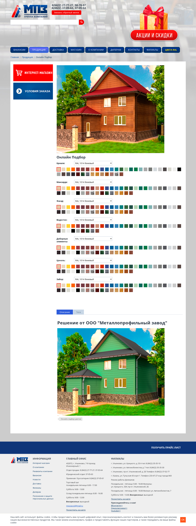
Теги (78, 312)
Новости (36, 479)
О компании (96, 49)
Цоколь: (61, 260)
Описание (65, 312)
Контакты (134, 49)
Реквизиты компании (42, 471)
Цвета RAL (171, 49)
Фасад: (60, 201)
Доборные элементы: (62, 240)
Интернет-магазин (41, 463)
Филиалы (152, 49)
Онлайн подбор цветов (71, 419)
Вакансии (19, 49)
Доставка (58, 49)
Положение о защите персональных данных (43, 497)
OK (183, 519)
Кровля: (61, 163)
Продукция (39, 49)
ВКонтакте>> (117, 505)
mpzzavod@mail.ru (74, 505)
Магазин (76, 49)
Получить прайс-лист (166, 447)
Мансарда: (62, 182)
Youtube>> (116, 510)
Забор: (60, 279)
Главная (15, 57)
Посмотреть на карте (76, 510)
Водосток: (62, 219)
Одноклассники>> (119, 508)
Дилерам (115, 49)
